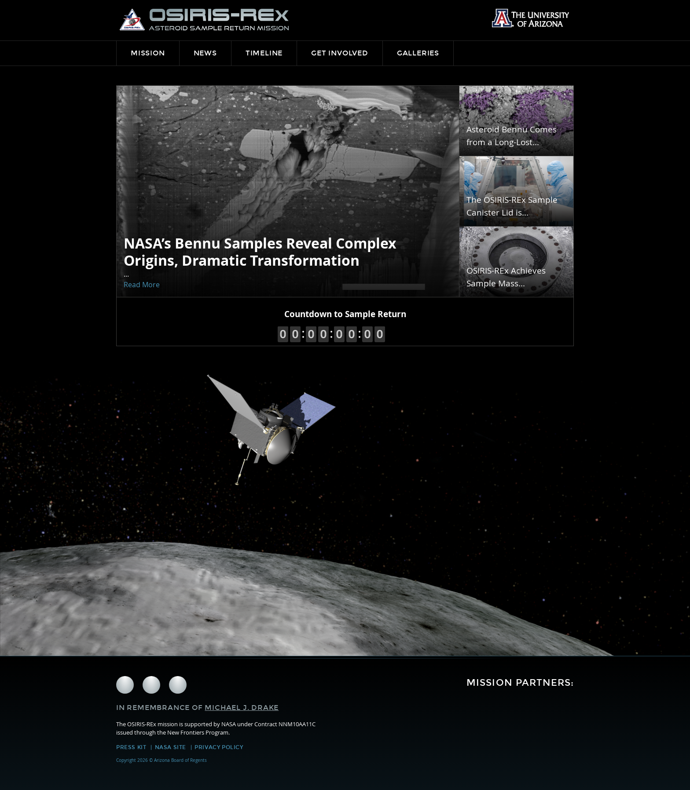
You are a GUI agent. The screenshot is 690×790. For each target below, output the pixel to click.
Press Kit (131, 747)
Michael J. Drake (242, 707)
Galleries (418, 53)
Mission (148, 53)
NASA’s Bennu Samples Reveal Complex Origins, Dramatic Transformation (260, 252)
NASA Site (170, 747)
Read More (142, 284)
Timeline (264, 53)
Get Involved (339, 53)
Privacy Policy (219, 747)
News (205, 53)
